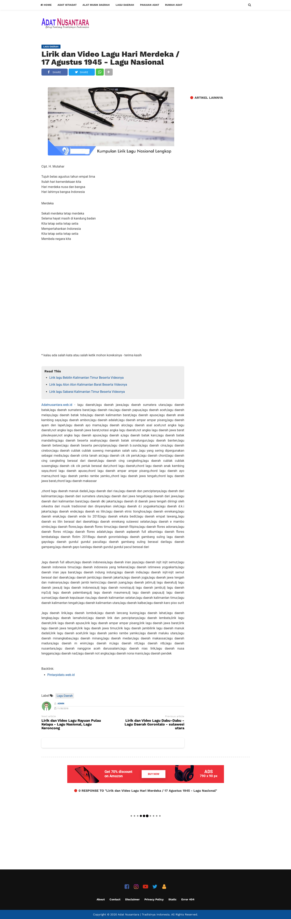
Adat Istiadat (67, 4)
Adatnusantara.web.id (56, 405)
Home (46, 4)
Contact (114, 899)
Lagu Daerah (125, 4)
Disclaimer (132, 899)
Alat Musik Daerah (96, 4)
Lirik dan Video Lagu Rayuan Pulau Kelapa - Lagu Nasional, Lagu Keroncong (71, 724)
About (101, 899)
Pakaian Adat (149, 4)
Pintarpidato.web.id (61, 675)
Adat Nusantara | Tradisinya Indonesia (144, 914)
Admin (61, 703)
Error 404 (187, 899)
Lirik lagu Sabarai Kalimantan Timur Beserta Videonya (87, 392)
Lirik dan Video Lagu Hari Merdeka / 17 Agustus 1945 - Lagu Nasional (110, 58)
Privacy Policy (154, 899)
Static (172, 899)
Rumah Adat (173, 4)
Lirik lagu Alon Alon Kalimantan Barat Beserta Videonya (88, 384)
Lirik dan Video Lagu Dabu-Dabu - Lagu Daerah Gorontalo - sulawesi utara (154, 724)
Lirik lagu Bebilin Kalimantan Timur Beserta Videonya (86, 377)
